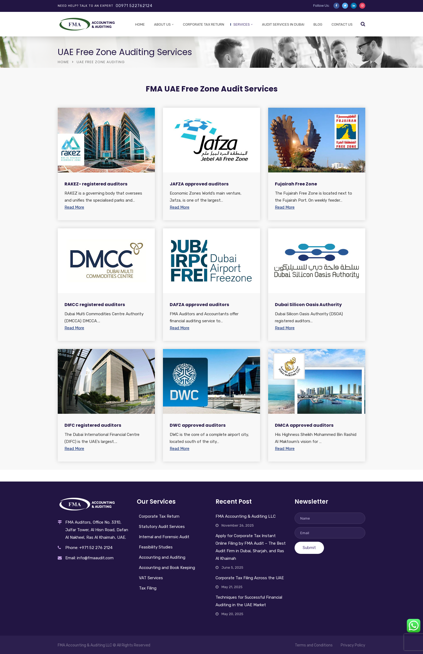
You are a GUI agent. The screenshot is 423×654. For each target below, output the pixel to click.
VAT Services (151, 577)
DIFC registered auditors (92, 425)
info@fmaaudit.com (95, 557)
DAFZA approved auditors (199, 304)
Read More (74, 207)
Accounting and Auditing (162, 557)
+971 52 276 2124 (95, 547)
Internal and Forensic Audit (164, 536)
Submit (309, 547)
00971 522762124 (134, 6)
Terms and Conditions (314, 645)
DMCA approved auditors (304, 425)
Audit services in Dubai (283, 24)
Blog (317, 24)
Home (140, 24)
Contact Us (342, 24)
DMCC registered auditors (94, 304)
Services (241, 24)
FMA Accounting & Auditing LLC (246, 516)
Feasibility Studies (156, 547)
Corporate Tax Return (203, 24)
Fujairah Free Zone (296, 184)
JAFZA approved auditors (199, 184)
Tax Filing (147, 588)
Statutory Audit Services (162, 526)
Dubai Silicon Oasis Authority (308, 304)
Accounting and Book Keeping (167, 567)
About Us (162, 24)
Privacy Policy (353, 645)
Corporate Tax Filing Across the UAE (250, 577)
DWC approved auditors (198, 425)
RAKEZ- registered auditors (95, 184)
